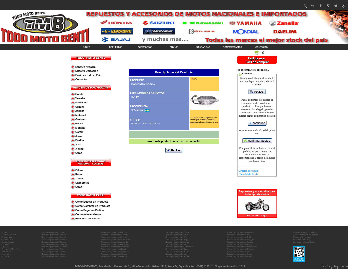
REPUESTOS (115, 47)
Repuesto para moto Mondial (54, 251)
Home (4, 232)
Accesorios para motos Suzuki (114, 237)
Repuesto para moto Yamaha (54, 234)
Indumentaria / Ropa (302, 239)
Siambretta (82, 182)
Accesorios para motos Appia (239, 256)
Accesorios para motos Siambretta (242, 246)
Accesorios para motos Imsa (239, 251)
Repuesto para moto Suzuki (53, 237)
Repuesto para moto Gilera (53, 254)
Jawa (78, 136)
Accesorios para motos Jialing (240, 242)
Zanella (79, 110)
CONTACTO (261, 47)
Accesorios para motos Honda (114, 232)
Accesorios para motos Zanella (114, 242)
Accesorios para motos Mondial (115, 251)
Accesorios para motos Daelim (240, 232)
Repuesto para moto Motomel (54, 246)
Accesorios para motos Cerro (239, 254)
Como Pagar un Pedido (89, 210)
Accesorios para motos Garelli (114, 256)
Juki (78, 144)
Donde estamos (8, 237)
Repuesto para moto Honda (53, 232)
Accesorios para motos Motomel (115, 246)
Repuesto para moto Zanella (53, 242)
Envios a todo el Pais (88, 75)
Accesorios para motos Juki (239, 237)
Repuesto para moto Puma (177, 244)
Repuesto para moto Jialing (177, 242)
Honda (79, 94)
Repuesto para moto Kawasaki (54, 239)
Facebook (5, 254)
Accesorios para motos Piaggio (240, 239)
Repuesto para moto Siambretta (179, 246)
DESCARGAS (203, 47)
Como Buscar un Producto (91, 201)
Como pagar (6, 244)
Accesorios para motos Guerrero (115, 244)
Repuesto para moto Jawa (176, 234)
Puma (79, 174)
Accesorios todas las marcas (305, 234)
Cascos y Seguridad (301, 237)
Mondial (80, 127)
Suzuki (79, 106)
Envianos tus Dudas (87, 218)
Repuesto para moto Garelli (53, 256)
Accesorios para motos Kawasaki (115, 239)
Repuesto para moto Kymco (177, 249)
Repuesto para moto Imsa (176, 251)
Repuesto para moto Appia (177, 256)
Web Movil (6, 251)
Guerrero (81, 119)
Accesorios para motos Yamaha (114, 234)
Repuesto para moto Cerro (177, 254)
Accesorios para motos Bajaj (113, 249)
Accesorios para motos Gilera (114, 254)
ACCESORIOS (145, 47)
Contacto (81, 79)
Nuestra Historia (85, 66)
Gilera (79, 123)
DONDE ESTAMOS (232, 47)
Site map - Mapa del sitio (304, 242)
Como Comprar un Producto (92, 205)
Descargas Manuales (10, 249)
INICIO (86, 47)
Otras (78, 152)
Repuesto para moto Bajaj (52, 249)
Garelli (79, 131)
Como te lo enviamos (88, 214)
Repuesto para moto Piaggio (177, 239)
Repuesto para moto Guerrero (54, 244)
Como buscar (7, 239)
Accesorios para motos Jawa (239, 234)
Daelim (79, 140)
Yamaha (80, 98)
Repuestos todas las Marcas (305, 232)
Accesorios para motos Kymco (240, 249)
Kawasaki (81, 102)
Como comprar (8, 242)
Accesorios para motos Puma (239, 244)
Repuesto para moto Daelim (177, 232)
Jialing (79, 148)
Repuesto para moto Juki (176, 237)
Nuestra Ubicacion (86, 70)
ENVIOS (174, 47)
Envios (4, 246)
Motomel (80, 115)
